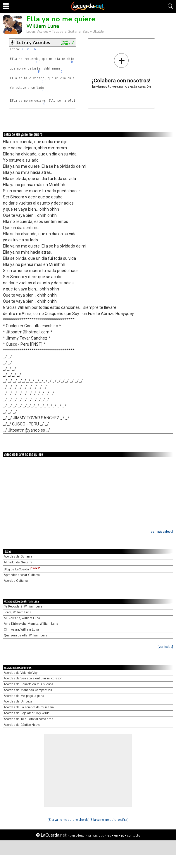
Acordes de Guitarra (18, 556)
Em (27, 49)
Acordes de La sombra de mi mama (29, 707)
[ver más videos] (161, 531)
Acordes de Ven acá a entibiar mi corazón (33, 678)
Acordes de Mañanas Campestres (28, 690)
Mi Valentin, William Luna (22, 618)
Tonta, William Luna (17, 612)
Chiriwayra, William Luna (21, 629)
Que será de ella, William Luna (25, 635)
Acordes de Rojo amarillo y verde (27, 713)
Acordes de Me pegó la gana (24, 696)
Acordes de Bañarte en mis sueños (28, 684)
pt (122, 835)
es (109, 835)
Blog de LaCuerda (22, 569)
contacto (133, 835)
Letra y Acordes (33, 43)
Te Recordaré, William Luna (23, 606)
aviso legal (77, 835)
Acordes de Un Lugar (19, 701)
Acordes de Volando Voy (20, 673)
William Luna (42, 26)
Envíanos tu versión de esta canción (121, 70)
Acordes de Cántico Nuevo (22, 725)
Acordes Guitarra (16, 581)
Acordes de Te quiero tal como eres (28, 719)
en (116, 835)
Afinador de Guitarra (18, 562)
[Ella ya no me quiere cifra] (108, 819)
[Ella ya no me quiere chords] (68, 819)
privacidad (96, 835)
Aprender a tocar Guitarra (22, 575)
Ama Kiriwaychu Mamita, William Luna (31, 624)
